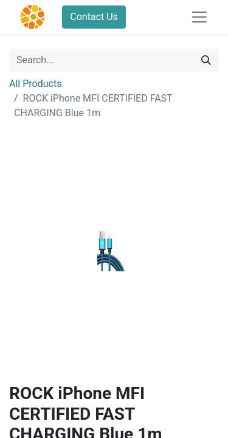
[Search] (206, 60)
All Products (35, 83)
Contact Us (94, 17)
